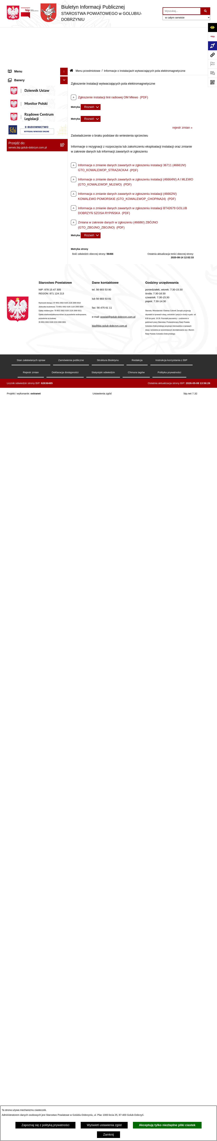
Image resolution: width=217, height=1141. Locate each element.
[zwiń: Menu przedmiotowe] (64, 267)
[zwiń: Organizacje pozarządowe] (64, 385)
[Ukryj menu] (64, 32)
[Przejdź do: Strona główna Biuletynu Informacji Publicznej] (71, 31)
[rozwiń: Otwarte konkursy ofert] (64, 395)
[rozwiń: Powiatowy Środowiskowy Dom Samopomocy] (64, 1070)
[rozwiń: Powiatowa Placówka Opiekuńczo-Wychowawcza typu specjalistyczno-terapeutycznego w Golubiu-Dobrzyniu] (64, 1084)
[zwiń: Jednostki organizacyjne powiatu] (64, 878)
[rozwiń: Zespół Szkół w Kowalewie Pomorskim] (64, 964)
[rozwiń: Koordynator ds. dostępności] (64, 59)
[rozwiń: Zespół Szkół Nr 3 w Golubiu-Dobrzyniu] (64, 979)
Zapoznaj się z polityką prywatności (45, 1125)
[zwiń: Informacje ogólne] (64, 39)
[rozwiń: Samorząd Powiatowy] (64, 287)
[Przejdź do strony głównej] (83, 13)
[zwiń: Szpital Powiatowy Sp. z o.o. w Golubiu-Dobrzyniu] (64, 128)
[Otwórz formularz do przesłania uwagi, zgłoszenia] (212, 73)
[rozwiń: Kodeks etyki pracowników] (64, 638)
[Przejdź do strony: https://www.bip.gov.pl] (212, 36)
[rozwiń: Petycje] (64, 716)
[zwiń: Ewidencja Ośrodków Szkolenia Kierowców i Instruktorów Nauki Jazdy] (64, 812)
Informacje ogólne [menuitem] (20, 39)
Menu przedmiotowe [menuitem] (22, 267)
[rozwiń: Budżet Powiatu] (64, 565)
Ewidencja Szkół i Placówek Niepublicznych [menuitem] (27, 860)
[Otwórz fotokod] (212, 82)
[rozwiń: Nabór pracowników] (64, 531)
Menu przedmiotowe (88, 31)
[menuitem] (37, 49)
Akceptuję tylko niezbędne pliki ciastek (167, 1125)
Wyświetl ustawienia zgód (104, 1125)
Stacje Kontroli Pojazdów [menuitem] (25, 850)
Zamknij (108, 1134)
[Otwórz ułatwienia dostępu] (212, 27)
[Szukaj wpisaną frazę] (205, 11)
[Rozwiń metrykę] (91, 68)
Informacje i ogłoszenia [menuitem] (24, 185)
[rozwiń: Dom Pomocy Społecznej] (64, 993)
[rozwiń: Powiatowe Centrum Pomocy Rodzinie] (64, 907)
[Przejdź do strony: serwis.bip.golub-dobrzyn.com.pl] (212, 54)
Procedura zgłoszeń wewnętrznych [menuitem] (31, 870)
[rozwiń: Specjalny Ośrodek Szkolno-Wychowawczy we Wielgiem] (64, 1003)
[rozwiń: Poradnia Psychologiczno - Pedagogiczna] (64, 921)
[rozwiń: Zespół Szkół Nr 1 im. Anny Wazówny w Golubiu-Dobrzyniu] (64, 936)
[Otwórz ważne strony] (212, 64)
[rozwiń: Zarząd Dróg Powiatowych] (64, 897)
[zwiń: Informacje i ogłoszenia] (64, 185)
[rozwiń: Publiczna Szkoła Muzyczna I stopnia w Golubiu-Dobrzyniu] (64, 1036)
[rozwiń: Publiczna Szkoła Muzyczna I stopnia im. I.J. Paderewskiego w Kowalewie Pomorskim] (64, 1051)
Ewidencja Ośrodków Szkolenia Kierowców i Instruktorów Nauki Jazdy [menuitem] (34, 814)
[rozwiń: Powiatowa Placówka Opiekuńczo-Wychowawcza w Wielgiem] (64, 1017)
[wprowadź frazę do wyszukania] (182, 11)
